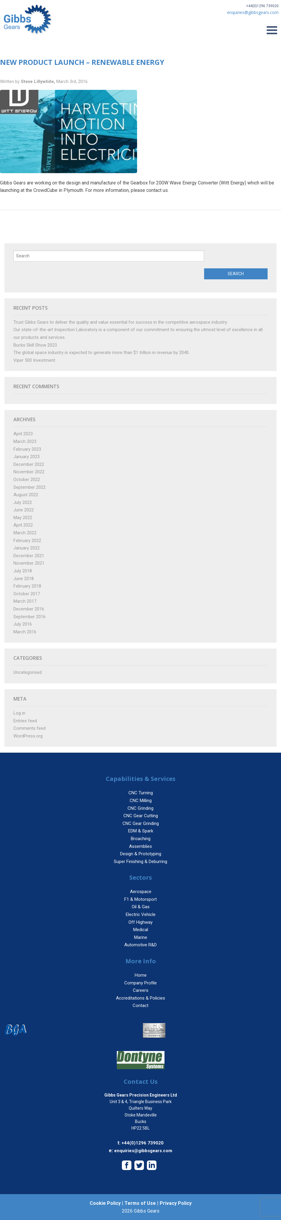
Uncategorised (27, 672)
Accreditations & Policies (140, 998)
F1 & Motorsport (140, 899)
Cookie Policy (105, 1203)
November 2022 (28, 471)
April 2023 (23, 433)
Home (141, 975)
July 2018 (22, 571)
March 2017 (24, 601)
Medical (140, 929)
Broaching (140, 838)
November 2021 (28, 563)
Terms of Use (140, 1203)
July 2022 (22, 502)
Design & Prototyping (140, 853)
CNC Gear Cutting (140, 815)
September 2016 (29, 616)
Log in (19, 713)
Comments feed (29, 728)
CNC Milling (141, 800)
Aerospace (140, 891)
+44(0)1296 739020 (262, 6)
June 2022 (23, 510)
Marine (140, 937)
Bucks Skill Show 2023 (35, 345)
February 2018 (27, 586)
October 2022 (26, 479)
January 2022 (26, 548)
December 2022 (28, 464)
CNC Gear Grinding (140, 823)
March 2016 (24, 632)
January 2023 (26, 456)
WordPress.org (28, 736)
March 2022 (24, 532)
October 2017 (26, 593)
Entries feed (25, 720)
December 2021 (28, 555)
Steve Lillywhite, (38, 81)
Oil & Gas (141, 906)
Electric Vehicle (141, 914)
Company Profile (140, 983)
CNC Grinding (140, 808)
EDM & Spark (140, 831)
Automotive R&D (140, 945)
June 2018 (23, 578)
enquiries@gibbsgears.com (143, 1150)
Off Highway (140, 922)
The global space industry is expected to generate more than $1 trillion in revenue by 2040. (101, 352)
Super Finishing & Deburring (140, 861)
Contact (140, 1005)
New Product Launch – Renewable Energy (82, 62)
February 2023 (27, 449)
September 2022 (29, 487)
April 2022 (23, 525)
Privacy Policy (176, 1203)
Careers (140, 990)
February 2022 (27, 540)
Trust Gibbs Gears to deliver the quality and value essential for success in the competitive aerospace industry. (120, 322)
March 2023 (24, 441)
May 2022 (22, 517)
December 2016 (28, 609)
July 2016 (22, 624)
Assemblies (140, 846)
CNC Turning (140, 792)
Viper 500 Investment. (34, 360)
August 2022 (25, 494)
